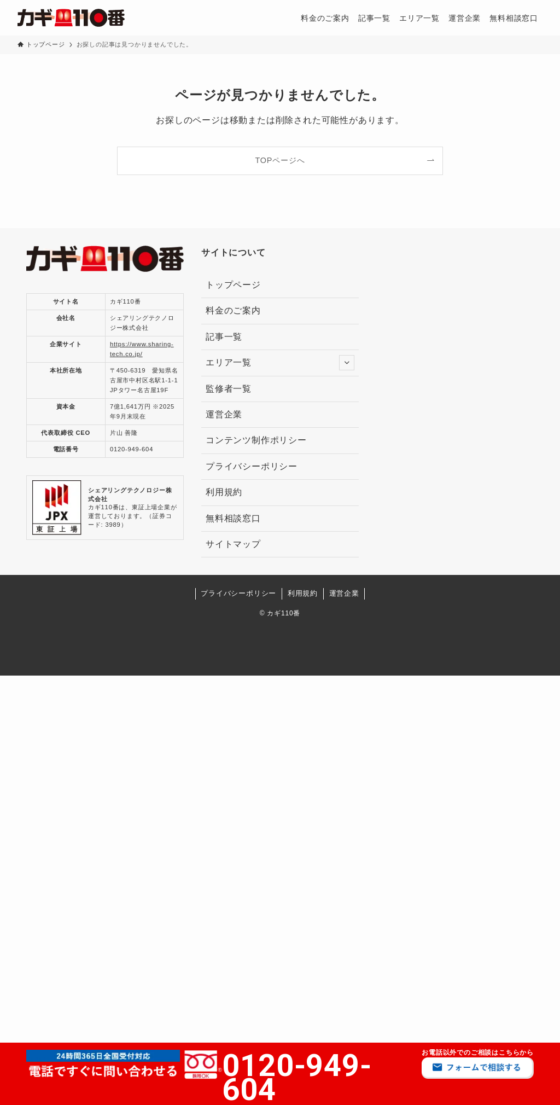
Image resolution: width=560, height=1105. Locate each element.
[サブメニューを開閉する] (346, 362)
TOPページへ (280, 160)
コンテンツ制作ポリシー (256, 440)
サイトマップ (233, 544)
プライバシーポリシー (252, 466)
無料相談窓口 (233, 518)
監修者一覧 (233, 388)
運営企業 (224, 414)
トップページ (233, 284)
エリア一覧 (280, 362)
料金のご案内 (233, 310)
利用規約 (224, 492)
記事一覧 (224, 336)
